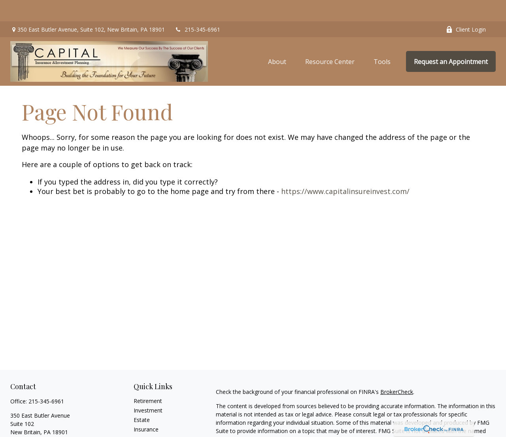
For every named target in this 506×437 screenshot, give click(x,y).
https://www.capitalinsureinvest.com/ (345, 170)
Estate (142, 398)
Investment (148, 388)
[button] (277, 40)
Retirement (148, 379)
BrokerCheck (396, 370)
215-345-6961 (197, 8)
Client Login (466, 8)
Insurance (146, 407)
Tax (138, 417)
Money (142, 426)
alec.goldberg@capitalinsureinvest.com (59, 424)
